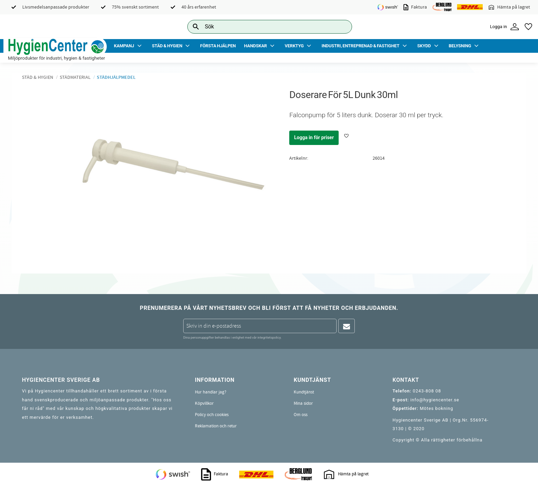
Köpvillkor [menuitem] (204, 403)
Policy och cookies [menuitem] (212, 414)
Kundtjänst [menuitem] (304, 392)
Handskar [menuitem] (255, 45)
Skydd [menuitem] (424, 45)
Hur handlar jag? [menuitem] (210, 392)
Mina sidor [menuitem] (303, 403)
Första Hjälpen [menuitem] (218, 45)
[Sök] (341, 27)
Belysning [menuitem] (460, 45)
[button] (528, 26)
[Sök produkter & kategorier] (262, 27)
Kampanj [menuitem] (124, 45)
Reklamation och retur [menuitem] (216, 426)
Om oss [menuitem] (300, 414)
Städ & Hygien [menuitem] (167, 45)
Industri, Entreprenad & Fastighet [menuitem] (360, 45)
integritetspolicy (269, 337)
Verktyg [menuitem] (294, 45)
